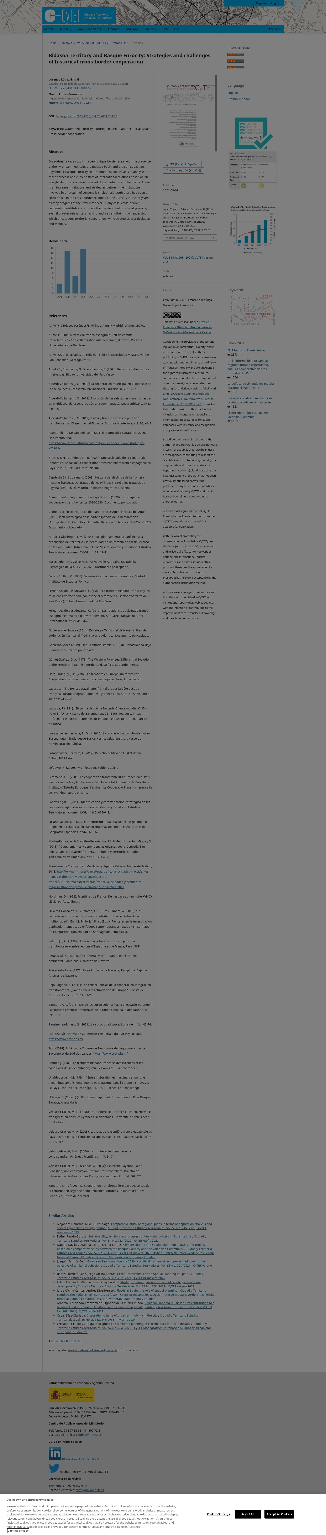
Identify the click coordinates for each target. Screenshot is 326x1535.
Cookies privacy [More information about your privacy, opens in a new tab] (18, 1531)
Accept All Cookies (279, 1514)
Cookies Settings (218, 1514)
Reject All (247, 1514)
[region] (163, 1514)
